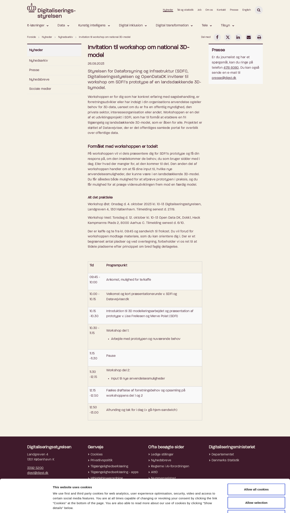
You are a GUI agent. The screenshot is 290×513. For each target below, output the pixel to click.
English (246, 10)
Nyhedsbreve (39, 79)
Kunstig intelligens (92, 25)
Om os (209, 10)
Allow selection (256, 473)
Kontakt (221, 10)
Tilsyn (225, 25)
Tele (205, 25)
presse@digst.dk (224, 78)
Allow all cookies (256, 460)
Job (199, 10)
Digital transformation (172, 25)
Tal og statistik (185, 10)
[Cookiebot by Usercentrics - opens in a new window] (26, 505)
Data (61, 25)
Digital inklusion (131, 25)
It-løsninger (35, 25)
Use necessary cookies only (256, 486)
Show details (213, 505)
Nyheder (168, 10)
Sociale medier (40, 89)
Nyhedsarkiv (38, 60)
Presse (234, 10)
